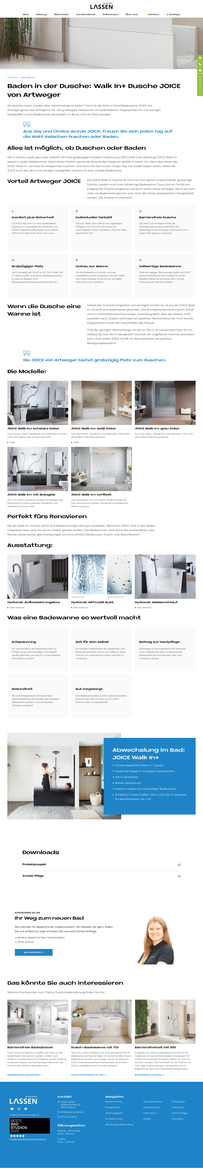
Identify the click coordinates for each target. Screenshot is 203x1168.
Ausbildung (177, 1107)
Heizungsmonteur (152, 1101)
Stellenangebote (113, 1113)
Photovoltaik (178, 1101)
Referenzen (110, 15)
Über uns (132, 15)
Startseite (12, 77)
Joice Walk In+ (27, 77)
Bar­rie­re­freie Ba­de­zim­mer (30, 1047)
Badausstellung (151, 1107)
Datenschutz (149, 1113)
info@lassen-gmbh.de (72, 1112)
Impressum (177, 1118)
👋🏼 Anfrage (173, 15)
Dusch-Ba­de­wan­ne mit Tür (95, 1047)
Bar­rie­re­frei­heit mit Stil (155, 1047)
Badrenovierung (113, 1101)
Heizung (41, 15)
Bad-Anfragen (32, 952)
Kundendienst (85, 15)
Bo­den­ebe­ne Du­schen (148, 1075)
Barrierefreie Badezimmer (23, 1075)
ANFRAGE (200, 85)
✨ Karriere (152, 15)
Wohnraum (61, 15)
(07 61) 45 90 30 (25, 942)
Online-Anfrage (179, 1113)
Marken (147, 1118)
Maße (12, 442)
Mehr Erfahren (17, 607)
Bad (25, 15)
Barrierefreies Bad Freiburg (119, 1124)
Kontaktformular (114, 1118)
